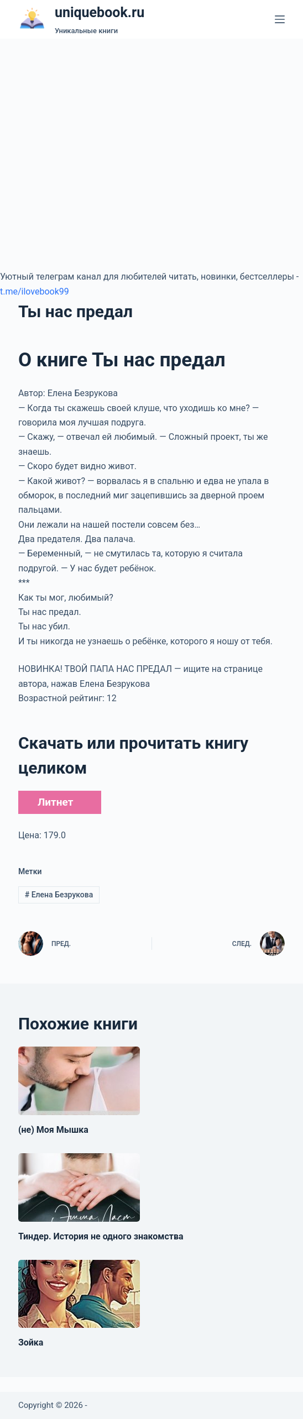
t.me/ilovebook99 (34, 291)
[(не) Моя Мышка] (79, 1081)
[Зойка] (79, 1294)
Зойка (31, 1342)
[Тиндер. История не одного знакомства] (79, 1187)
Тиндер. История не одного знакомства (101, 1236)
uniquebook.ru (99, 12)
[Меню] (280, 19)
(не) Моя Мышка (53, 1129)
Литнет (55, 802)
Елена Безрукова (59, 894)
